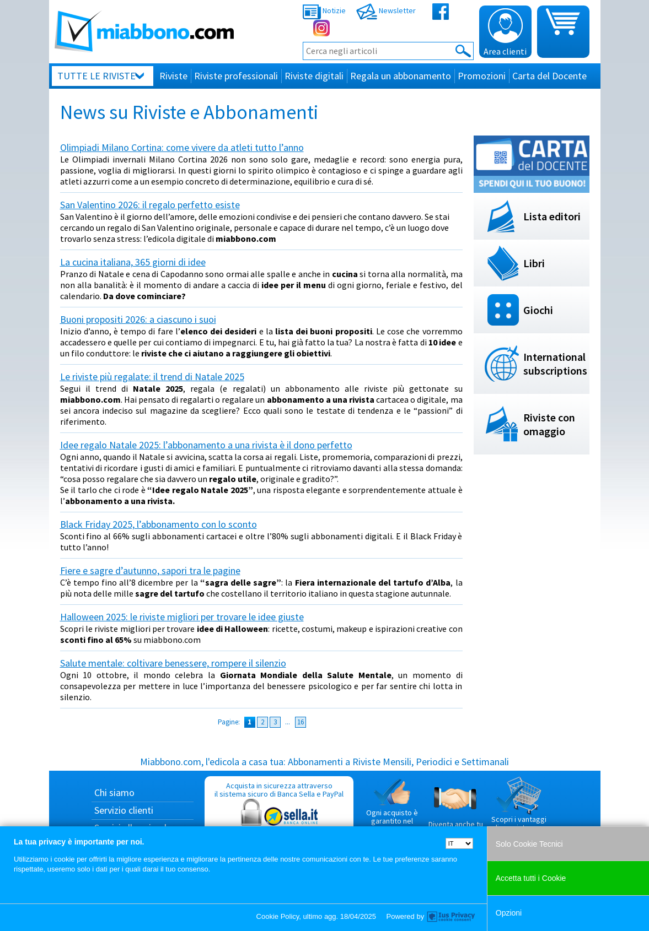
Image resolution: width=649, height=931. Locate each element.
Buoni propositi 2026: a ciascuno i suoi (138, 319)
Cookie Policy (277, 916)
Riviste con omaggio (549, 424)
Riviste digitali (314, 75)
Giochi (538, 310)
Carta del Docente (549, 75)
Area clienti (505, 32)
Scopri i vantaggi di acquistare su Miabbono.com (518, 808)
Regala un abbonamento (400, 75)
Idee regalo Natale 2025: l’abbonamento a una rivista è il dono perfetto (206, 445)
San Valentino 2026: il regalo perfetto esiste (150, 204)
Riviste (173, 75)
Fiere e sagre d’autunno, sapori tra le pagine (150, 570)
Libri (534, 263)
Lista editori (552, 216)
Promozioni (482, 75)
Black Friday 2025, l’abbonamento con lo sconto (158, 524)
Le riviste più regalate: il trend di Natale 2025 (152, 376)
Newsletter (386, 10)
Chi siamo (114, 792)
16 (300, 722)
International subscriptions (555, 363)
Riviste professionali (236, 75)
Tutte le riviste (96, 75)
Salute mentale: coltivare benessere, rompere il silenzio (173, 663)
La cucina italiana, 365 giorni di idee (133, 262)
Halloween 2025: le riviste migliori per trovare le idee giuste (182, 616)
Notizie (324, 10)
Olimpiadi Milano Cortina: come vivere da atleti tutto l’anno (182, 147)
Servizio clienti (123, 810)
